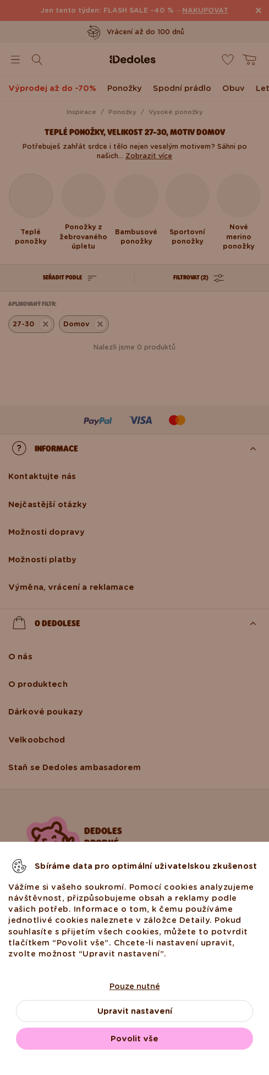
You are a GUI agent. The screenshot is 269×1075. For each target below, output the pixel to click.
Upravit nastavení (134, 1011)
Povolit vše (134, 1038)
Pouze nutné (134, 986)
